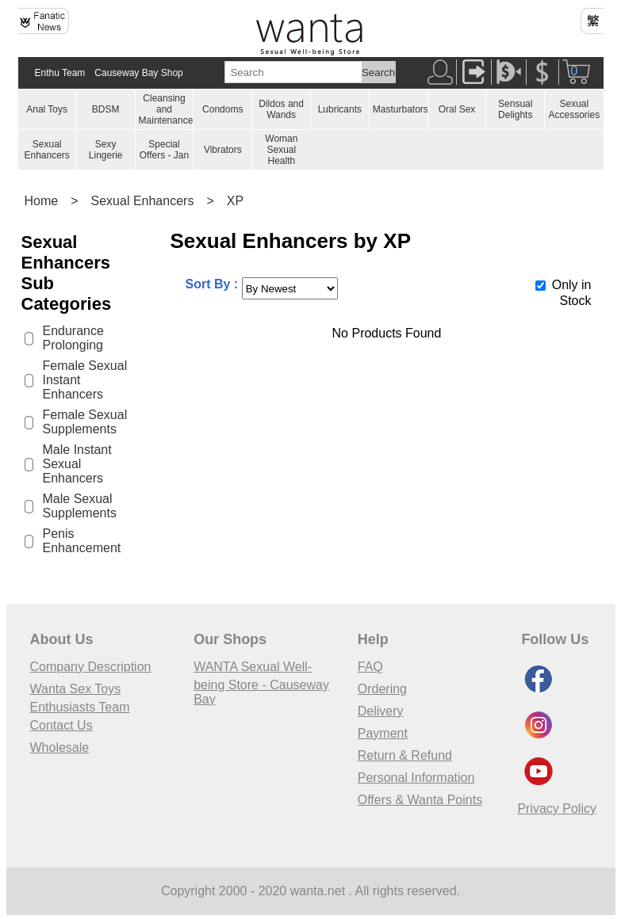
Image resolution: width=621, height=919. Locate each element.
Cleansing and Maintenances (168, 109)
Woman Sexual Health (281, 149)
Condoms (222, 109)
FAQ (370, 666)
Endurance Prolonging (73, 338)
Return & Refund (405, 755)
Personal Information (416, 777)
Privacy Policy (556, 808)
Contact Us (61, 725)
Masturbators (400, 109)
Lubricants (340, 109)
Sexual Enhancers (46, 150)
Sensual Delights (515, 109)
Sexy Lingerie (106, 150)
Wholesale (60, 747)
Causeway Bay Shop (138, 72)
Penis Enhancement (82, 541)
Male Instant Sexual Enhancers (77, 464)
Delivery (381, 711)
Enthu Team (60, 72)
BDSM (106, 109)
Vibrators (223, 149)
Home (42, 201)
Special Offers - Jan (164, 150)
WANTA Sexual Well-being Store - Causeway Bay (261, 683)
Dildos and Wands (281, 109)
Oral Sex (457, 109)
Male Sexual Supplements (80, 506)
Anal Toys (46, 109)
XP (235, 201)
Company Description (90, 666)
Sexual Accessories (574, 109)
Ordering (382, 689)
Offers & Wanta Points (420, 800)
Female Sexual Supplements (85, 422)
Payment (383, 733)
